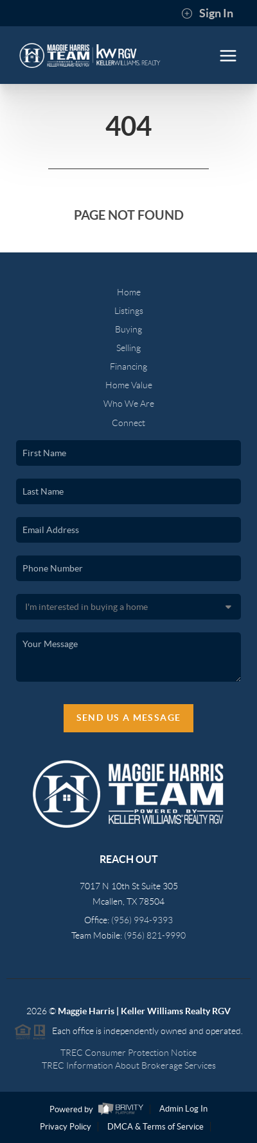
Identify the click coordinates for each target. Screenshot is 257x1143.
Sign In (207, 13)
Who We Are (128, 404)
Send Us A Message (128, 717)
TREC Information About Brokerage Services (129, 1065)
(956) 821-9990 (155, 935)
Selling (128, 348)
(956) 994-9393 (142, 920)
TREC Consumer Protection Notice (128, 1053)
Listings (128, 311)
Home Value (128, 385)
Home (129, 292)
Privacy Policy (65, 1126)
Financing (128, 366)
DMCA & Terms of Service (155, 1126)
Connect (128, 423)
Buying (128, 329)
